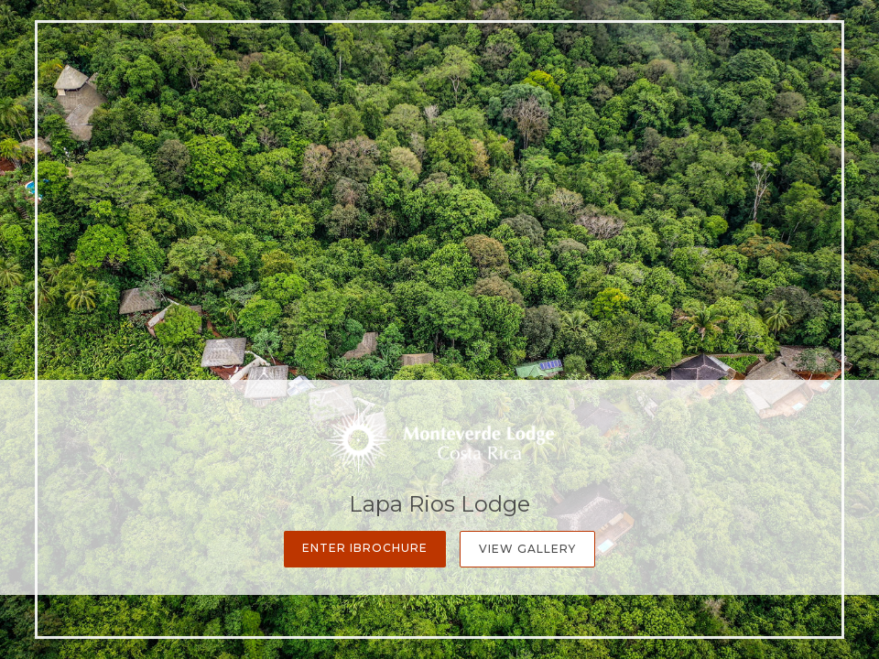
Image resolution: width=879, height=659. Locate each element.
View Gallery (527, 549)
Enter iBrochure (365, 548)
